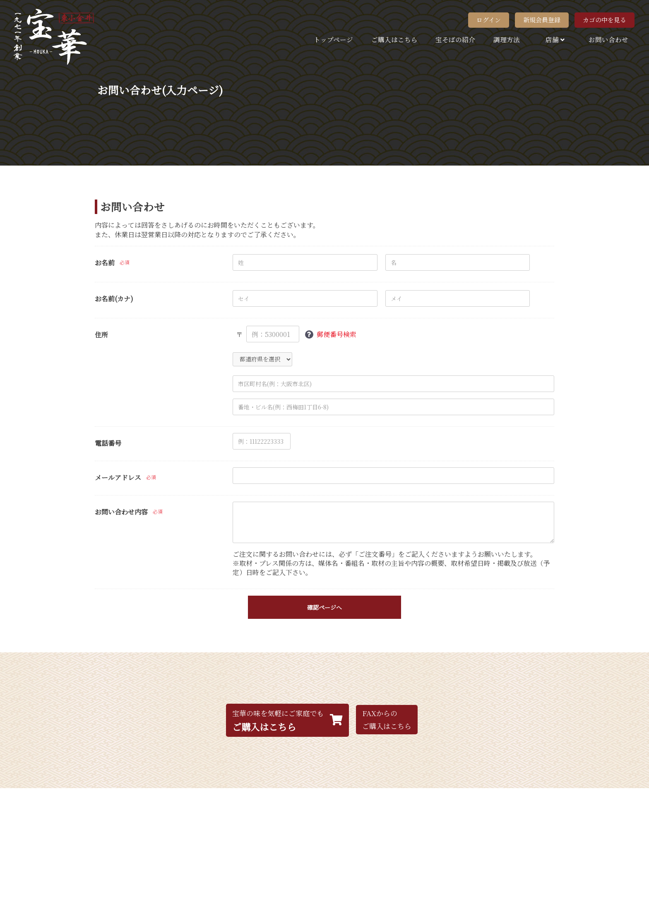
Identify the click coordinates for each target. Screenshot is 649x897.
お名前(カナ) (114, 298)
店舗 (554, 39)
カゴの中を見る (604, 19)
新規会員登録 (541, 19)
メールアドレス (118, 477)
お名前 (105, 262)
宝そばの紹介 (455, 39)
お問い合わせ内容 (121, 512)
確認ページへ (324, 607)
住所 (101, 334)
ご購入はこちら (394, 39)
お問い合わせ (608, 39)
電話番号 (108, 443)
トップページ (333, 39)
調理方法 (506, 39)
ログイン (488, 19)
